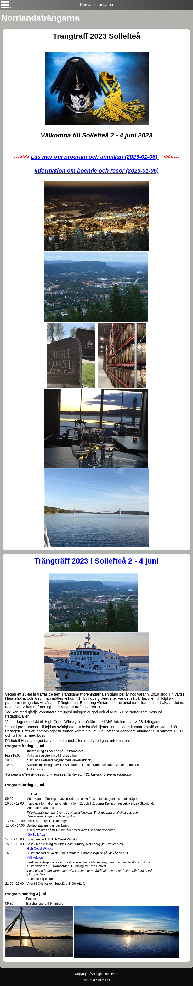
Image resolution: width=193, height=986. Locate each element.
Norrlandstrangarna (96, 5)
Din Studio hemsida (96, 980)
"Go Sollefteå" (36, 834)
